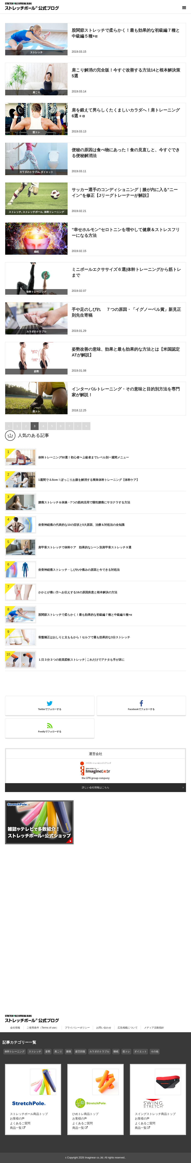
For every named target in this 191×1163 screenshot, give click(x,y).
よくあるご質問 (20, 1123)
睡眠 (115, 1051)
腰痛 (68, 1051)
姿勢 (47, 1051)
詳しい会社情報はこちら (95, 787)
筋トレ (126, 1051)
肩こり (58, 1051)
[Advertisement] (36, 912)
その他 (154, 1051)
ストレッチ (35, 1051)
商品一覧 (17, 1127)
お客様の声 (17, 1118)
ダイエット (140, 1051)
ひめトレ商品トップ (85, 1114)
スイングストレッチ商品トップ (155, 1114)
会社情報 (15, 1027)
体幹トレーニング (15, 1051)
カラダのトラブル (99, 1051)
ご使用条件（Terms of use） (42, 1027)
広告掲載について (128, 1027)
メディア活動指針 (154, 1027)
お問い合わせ (103, 1027)
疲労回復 (80, 1051)
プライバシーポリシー (77, 1027)
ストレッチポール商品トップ (29, 1114)
